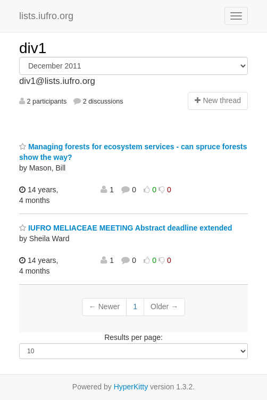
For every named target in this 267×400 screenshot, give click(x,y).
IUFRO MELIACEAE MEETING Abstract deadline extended (125, 228)
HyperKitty (131, 386)
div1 (32, 48)
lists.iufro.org (46, 16)
